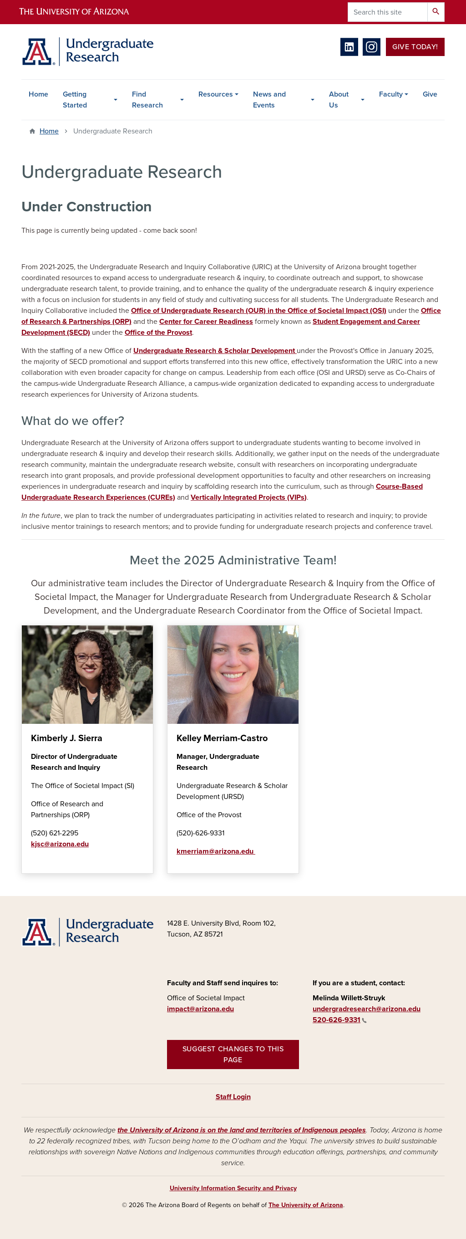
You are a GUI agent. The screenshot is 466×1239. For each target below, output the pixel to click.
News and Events (269, 100)
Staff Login (233, 1096)
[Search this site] (388, 12)
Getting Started (75, 100)
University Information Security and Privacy (233, 1188)
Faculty (391, 94)
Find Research (147, 100)
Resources (215, 94)
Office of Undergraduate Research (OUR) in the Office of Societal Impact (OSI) (258, 310)
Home (38, 94)
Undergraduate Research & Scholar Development (215, 350)
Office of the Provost (158, 332)
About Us (339, 100)
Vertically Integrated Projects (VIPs (247, 497)
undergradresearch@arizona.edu (366, 1009)
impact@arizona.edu (200, 1009)
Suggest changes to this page (233, 1054)
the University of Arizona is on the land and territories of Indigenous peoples (241, 1130)
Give (430, 94)
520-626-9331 (340, 1019)
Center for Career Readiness (206, 321)
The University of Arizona (305, 1205)
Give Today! (415, 46)
